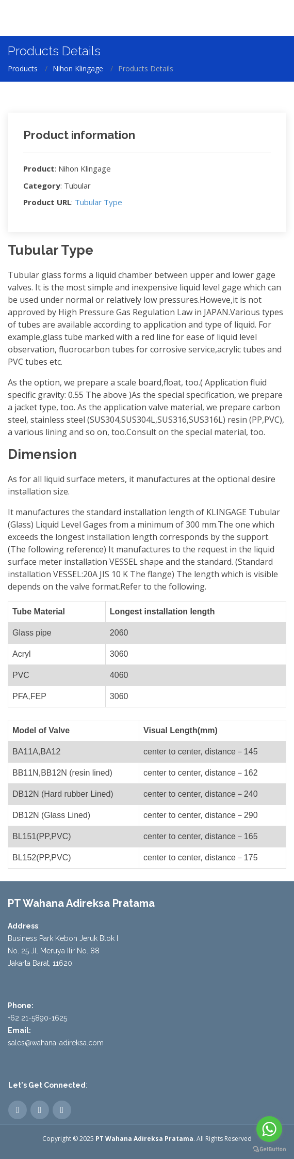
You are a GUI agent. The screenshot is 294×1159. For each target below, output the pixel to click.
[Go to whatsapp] (269, 1129)
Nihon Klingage (78, 68)
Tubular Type (98, 202)
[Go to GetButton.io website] (269, 1149)
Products (23, 68)
